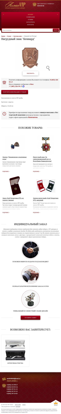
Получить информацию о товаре (14, 92)
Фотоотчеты (30, 22)
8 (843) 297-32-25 (12, 391)
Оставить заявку (30, 318)
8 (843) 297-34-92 (12, 393)
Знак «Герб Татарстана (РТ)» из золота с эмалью (13, 199)
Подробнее (6, 171)
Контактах (33, 117)
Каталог (30, 14)
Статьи (23, 404)
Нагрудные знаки (17, 36)
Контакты (30, 24)
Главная (3, 36)
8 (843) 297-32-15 (12, 389)
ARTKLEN (18, 406)
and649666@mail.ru (13, 378)
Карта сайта (18, 404)
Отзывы (30, 19)
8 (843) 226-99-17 (12, 385)
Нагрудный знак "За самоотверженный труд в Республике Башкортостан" (42, 159)
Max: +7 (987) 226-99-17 (21, 85)
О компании (30, 17)
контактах (40, 6)
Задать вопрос (11, 380)
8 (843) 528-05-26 (12, 387)
